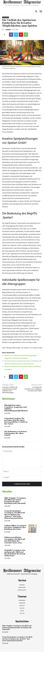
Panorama (5, 17)
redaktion (8, 29)
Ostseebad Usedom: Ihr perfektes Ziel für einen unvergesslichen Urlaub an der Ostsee (15, 421)
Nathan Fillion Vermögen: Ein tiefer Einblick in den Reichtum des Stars (15, 527)
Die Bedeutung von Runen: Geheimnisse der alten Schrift (15, 433)
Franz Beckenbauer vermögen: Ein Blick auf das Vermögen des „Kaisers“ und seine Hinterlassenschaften (14, 514)
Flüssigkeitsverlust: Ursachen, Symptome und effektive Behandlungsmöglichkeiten (16, 408)
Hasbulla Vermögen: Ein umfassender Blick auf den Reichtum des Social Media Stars (14, 553)
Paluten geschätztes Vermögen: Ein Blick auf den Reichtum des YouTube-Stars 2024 (14, 540)
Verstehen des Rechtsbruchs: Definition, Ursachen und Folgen (33, 389)
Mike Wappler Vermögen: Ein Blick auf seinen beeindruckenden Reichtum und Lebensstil (15, 501)
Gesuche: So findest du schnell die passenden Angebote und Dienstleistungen (9, 389)
